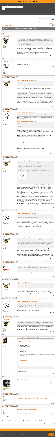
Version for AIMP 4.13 (24, 360)
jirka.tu (5, 396)
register (8, 5)
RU (51, 1)
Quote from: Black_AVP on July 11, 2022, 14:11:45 (27, 36)
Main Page (19, 1)
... (4, 25)
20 (6, 25)
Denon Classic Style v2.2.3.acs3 (23, 379)
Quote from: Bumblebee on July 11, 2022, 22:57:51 (27, 112)
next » (54, 23)
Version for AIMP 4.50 (24, 361)
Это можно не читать (21, 228)
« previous (51, 23)
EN (53, 1)
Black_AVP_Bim (8, 61)
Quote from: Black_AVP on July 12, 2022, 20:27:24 (27, 237)
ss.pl (5, 379)
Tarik (31, 420)
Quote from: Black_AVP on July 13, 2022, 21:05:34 (27, 319)
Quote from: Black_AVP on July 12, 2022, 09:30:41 (27, 160)
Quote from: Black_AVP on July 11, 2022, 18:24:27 (27, 80)
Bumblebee (6, 36)
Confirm (51, 434)
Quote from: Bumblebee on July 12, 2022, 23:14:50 (27, 265)
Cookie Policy (23, 434)
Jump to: (39, 423)
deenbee (6, 337)
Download (25, 1)
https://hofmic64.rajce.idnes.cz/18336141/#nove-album (27, 409)
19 (5, 25)
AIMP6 (5, 17)
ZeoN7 (28, 420)
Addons (29, 1)
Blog (37, 1)
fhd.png (18, 151)
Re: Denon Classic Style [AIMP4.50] (12, 33)
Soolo (5, 264)
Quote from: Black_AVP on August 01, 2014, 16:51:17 (27, 337)
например (43, 61)
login (5, 5)
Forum (33, 1)
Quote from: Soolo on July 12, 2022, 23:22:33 (26, 282)
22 (9, 25)
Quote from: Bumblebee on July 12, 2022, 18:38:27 (27, 213)
